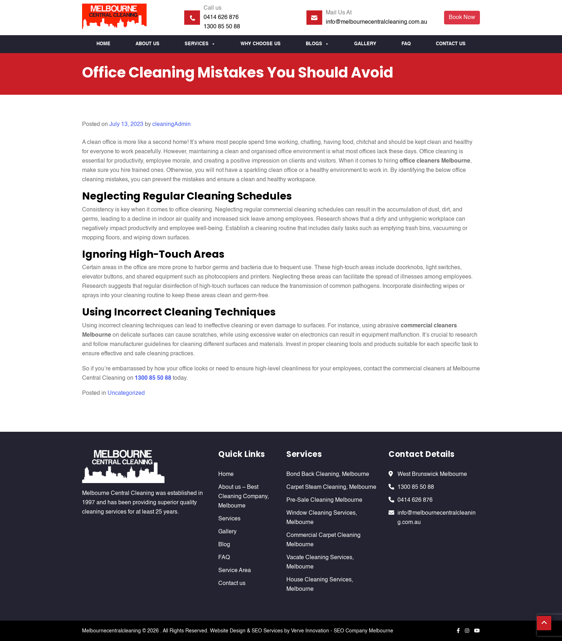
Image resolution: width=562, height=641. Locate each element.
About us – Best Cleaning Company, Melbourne (243, 497)
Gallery (365, 44)
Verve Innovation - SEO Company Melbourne (342, 630)
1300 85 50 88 (222, 27)
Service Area (234, 571)
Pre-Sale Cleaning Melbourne (324, 500)
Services (200, 44)
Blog (224, 545)
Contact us (451, 44)
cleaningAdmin (171, 124)
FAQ (406, 44)
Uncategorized (126, 393)
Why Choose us (260, 44)
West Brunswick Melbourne (432, 474)
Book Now (462, 17)
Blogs (317, 44)
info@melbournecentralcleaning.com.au (376, 22)
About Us (147, 44)
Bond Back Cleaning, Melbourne (327, 474)
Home (103, 44)
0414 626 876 (221, 17)
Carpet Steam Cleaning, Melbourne (331, 487)
